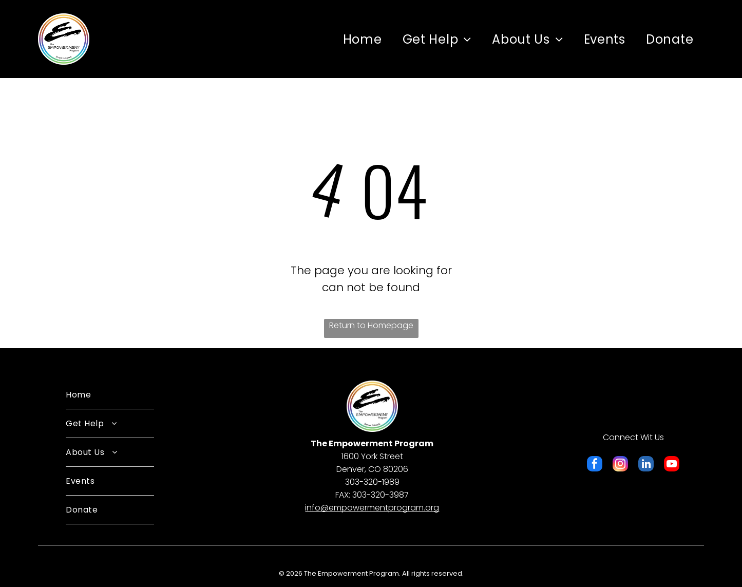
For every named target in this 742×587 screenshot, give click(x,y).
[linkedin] (646, 465)
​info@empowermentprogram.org (372, 508)
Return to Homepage (371, 325)
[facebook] (594, 465)
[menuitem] (362, 39)
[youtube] (671, 465)
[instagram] (620, 465)
